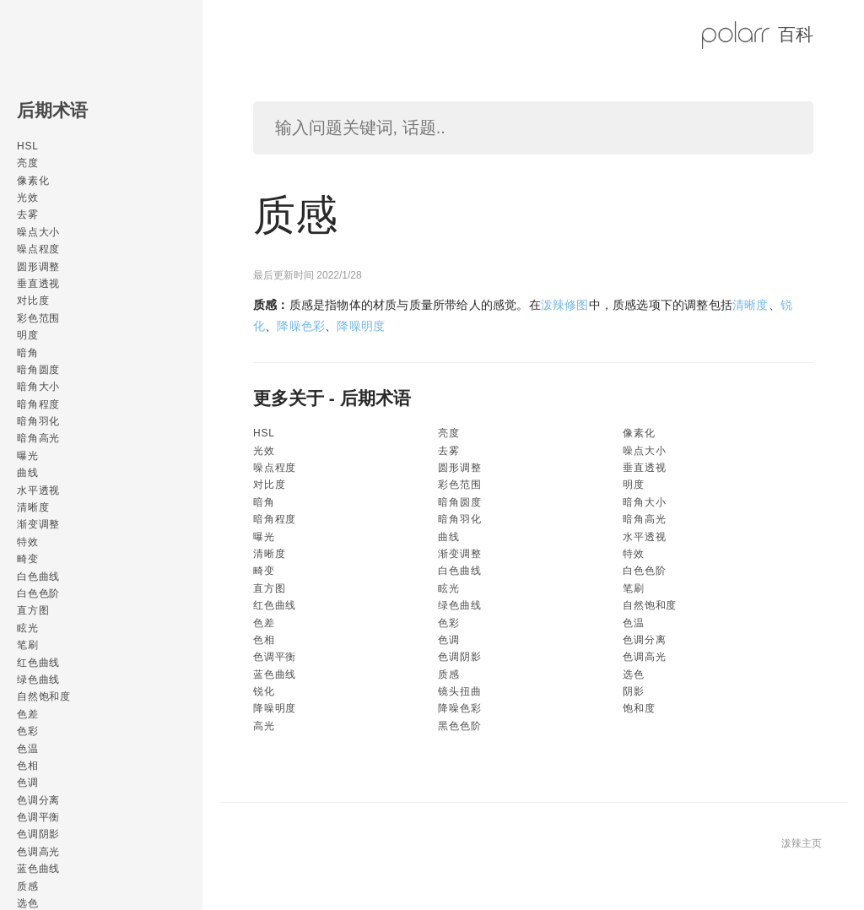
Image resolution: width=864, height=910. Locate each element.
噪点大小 (38, 232)
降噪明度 (361, 326)
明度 (28, 335)
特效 (28, 542)
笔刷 (28, 645)
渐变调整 (38, 524)
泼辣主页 (801, 843)
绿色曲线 (38, 679)
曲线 (28, 473)
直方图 (33, 610)
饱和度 (639, 708)
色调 (28, 782)
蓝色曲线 (38, 869)
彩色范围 (38, 318)
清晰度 (33, 507)
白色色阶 (38, 593)
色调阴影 (38, 834)
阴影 (634, 691)
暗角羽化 (38, 421)
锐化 (264, 691)
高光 (264, 726)
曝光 (28, 456)
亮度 (28, 163)
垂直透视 (38, 284)
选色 (634, 674)
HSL (28, 146)
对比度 (33, 300)
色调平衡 (38, 817)
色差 (28, 714)
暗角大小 (38, 387)
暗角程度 (38, 404)
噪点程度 (38, 249)
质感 (28, 886)
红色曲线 (38, 663)
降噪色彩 (301, 326)
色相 (28, 766)
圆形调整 (38, 267)
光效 (28, 197)
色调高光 (38, 852)
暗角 (28, 353)
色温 (28, 749)
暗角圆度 (38, 370)
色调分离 (38, 800)
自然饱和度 (44, 696)
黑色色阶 (459, 726)
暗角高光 (38, 438)
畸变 (28, 559)
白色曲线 (38, 576)
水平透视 (38, 490)
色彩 (28, 731)
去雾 (28, 214)
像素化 (33, 181)
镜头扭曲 (459, 691)
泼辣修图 (565, 304)
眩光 (28, 628)
